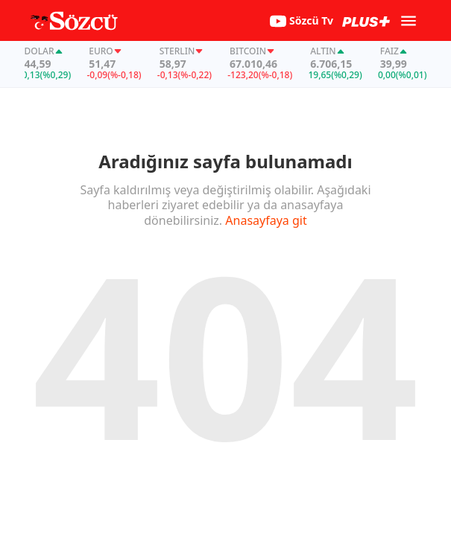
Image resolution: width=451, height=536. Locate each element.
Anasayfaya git (265, 220)
